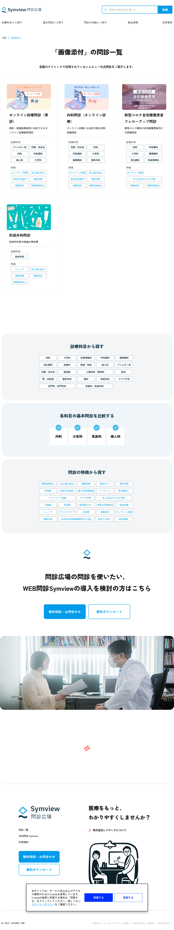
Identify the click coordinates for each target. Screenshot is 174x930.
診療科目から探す (12, 22)
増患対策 (124, 483)
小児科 (67, 357)
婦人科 (105, 364)
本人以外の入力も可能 (113, 497)
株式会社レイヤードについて (109, 830)
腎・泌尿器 (48, 379)
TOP (4, 37)
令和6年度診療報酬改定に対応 (76, 519)
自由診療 (124, 504)
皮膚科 (67, 364)
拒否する (128, 897)
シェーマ (48, 512)
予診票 (67, 504)
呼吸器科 (105, 357)
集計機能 (123, 519)
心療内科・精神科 (95, 371)
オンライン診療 (124, 512)
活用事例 (167, 22)
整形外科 (67, 379)
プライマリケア (67, 512)
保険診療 (86, 483)
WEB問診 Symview (28, 836)
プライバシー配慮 (57, 497)
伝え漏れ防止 (67, 483)
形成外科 (105, 379)
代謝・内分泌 (48, 371)
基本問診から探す (53, 22)
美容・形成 (86, 364)
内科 (48, 357)
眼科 (86, 379)
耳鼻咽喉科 (86, 357)
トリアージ (105, 490)
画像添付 (105, 512)
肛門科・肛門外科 (57, 386)
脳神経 (67, 371)
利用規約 (23, 842)
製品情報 (133, 22)
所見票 (86, 512)
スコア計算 (85, 497)
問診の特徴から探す (95, 22)
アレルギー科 (124, 364)
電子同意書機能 (86, 490)
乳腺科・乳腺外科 (95, 386)
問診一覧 (23, 830)
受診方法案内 (67, 490)
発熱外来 (48, 519)
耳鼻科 (96, 436)
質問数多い (124, 490)
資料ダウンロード (109, 611)
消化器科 (48, 364)
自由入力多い (104, 519)
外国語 (48, 504)
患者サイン (105, 483)
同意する (98, 897)
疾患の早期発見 (105, 504)
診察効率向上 (48, 483)
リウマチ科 (124, 379)
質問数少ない (86, 504)
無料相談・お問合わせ (65, 611)
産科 (123, 371)
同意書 (48, 490)
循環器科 (124, 357)
